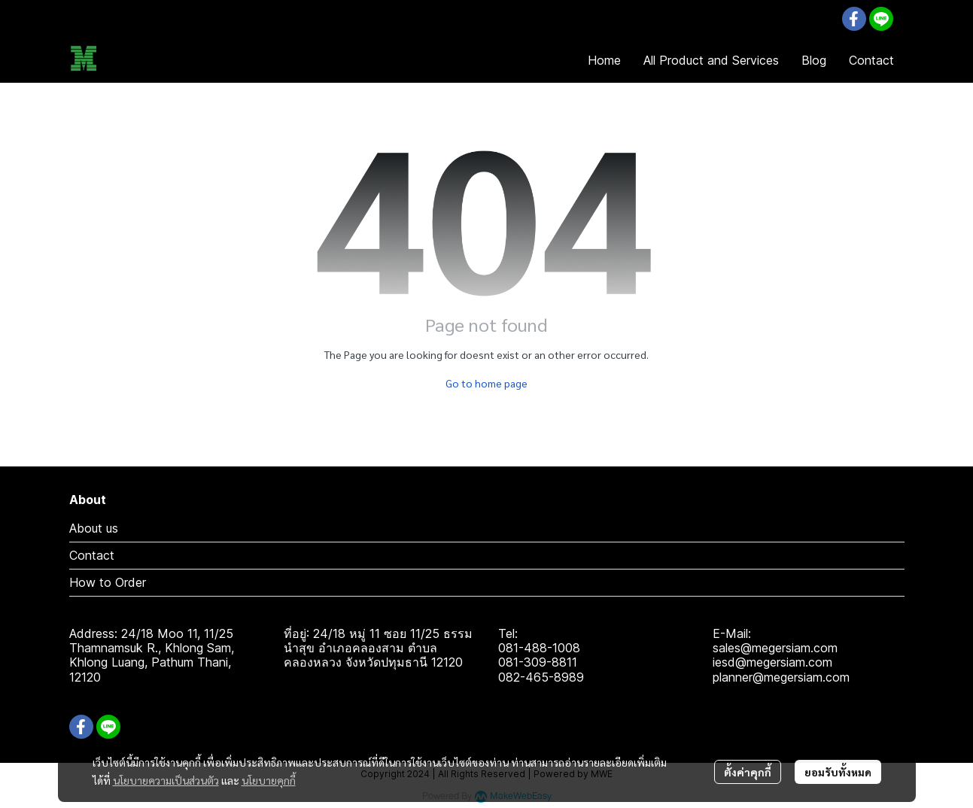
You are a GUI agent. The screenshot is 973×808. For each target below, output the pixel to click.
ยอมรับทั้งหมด (837, 772)
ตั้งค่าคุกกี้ (747, 772)
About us (93, 528)
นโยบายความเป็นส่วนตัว (166, 780)
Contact (91, 555)
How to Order (107, 582)
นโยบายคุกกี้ (269, 780)
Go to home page (486, 383)
